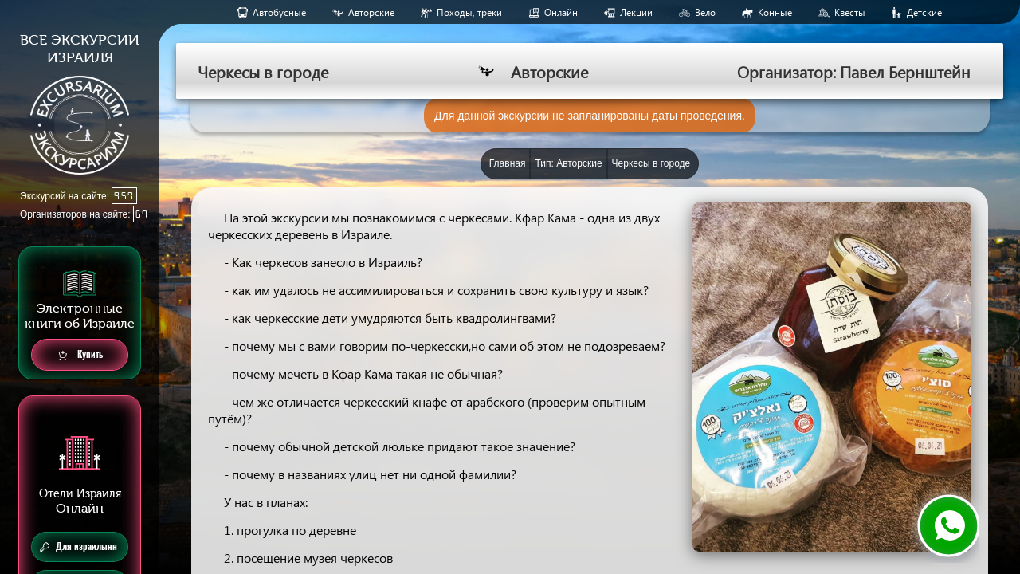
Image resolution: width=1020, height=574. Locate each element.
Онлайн (561, 12)
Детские (924, 12)
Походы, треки (469, 12)
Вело (705, 12)
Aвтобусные (279, 12)
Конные (775, 12)
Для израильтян (78, 547)
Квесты (849, 12)
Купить (80, 355)
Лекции (636, 12)
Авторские (371, 12)
